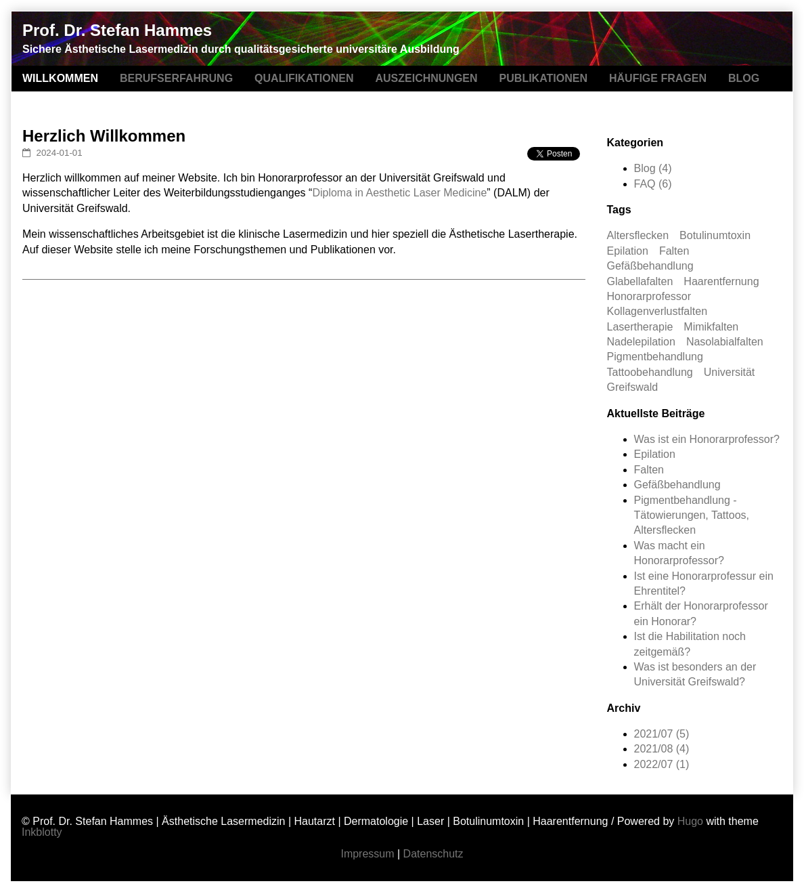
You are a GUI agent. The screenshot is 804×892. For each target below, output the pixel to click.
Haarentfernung (721, 281)
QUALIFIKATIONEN (303, 78)
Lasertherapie (640, 327)
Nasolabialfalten (724, 341)
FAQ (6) (653, 184)
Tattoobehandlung (650, 372)
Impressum (367, 853)
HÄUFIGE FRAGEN (658, 78)
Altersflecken (638, 235)
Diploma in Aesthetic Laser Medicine (399, 192)
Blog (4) (653, 168)
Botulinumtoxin (715, 235)
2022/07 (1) (662, 764)
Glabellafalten (640, 281)
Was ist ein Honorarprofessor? (707, 439)
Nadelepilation (641, 341)
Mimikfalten (711, 327)
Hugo (690, 821)
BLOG (743, 78)
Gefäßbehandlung (650, 266)
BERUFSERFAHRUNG (176, 78)
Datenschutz (433, 853)
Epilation (627, 251)
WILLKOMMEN (60, 78)
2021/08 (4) (662, 749)
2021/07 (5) (662, 734)
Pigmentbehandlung (655, 356)
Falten (674, 251)
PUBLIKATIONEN (543, 78)
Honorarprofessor (649, 296)
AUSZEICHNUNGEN (426, 78)
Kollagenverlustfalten (657, 311)
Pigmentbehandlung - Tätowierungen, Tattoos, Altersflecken (691, 515)
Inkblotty (42, 832)
